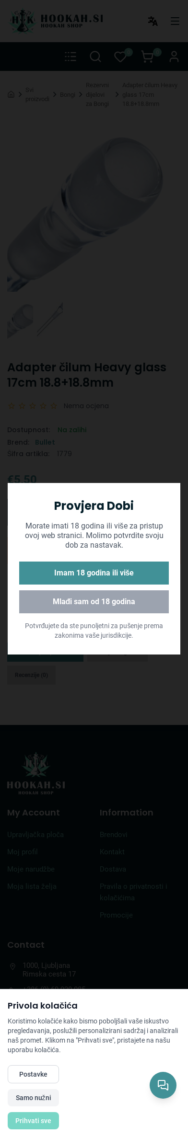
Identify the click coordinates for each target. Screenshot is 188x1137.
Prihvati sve (33, 1121)
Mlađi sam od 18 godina (94, 601)
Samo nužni (33, 1098)
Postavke (33, 1074)
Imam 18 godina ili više (94, 572)
